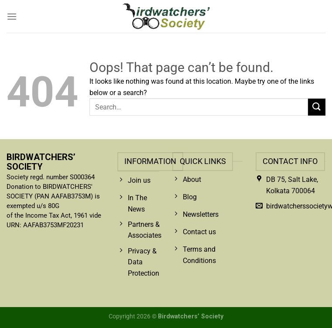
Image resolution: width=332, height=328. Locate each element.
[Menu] (12, 16)
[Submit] (316, 107)
